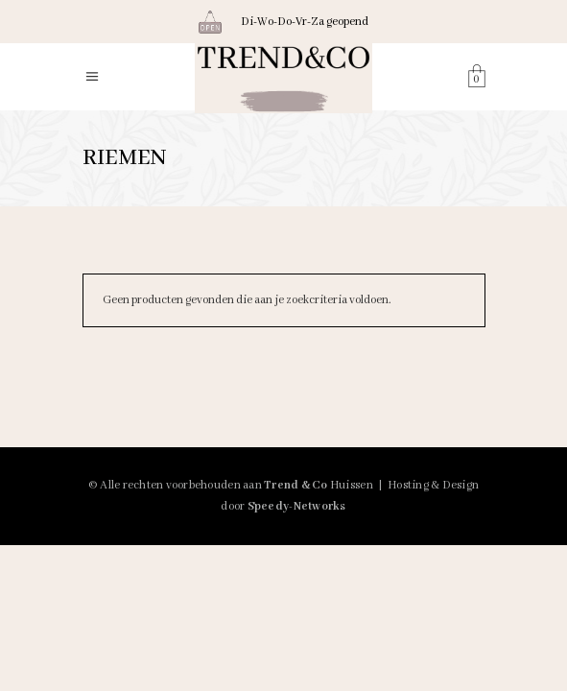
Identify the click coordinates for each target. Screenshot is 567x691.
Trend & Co (296, 485)
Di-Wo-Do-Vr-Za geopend (304, 21)
